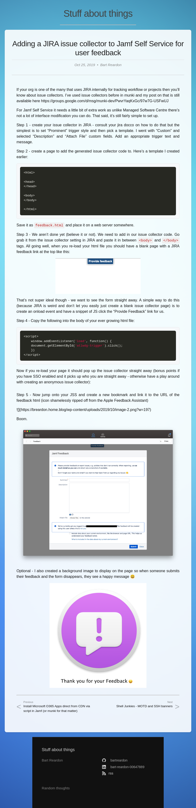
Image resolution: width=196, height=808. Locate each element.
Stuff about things (98, 13)
